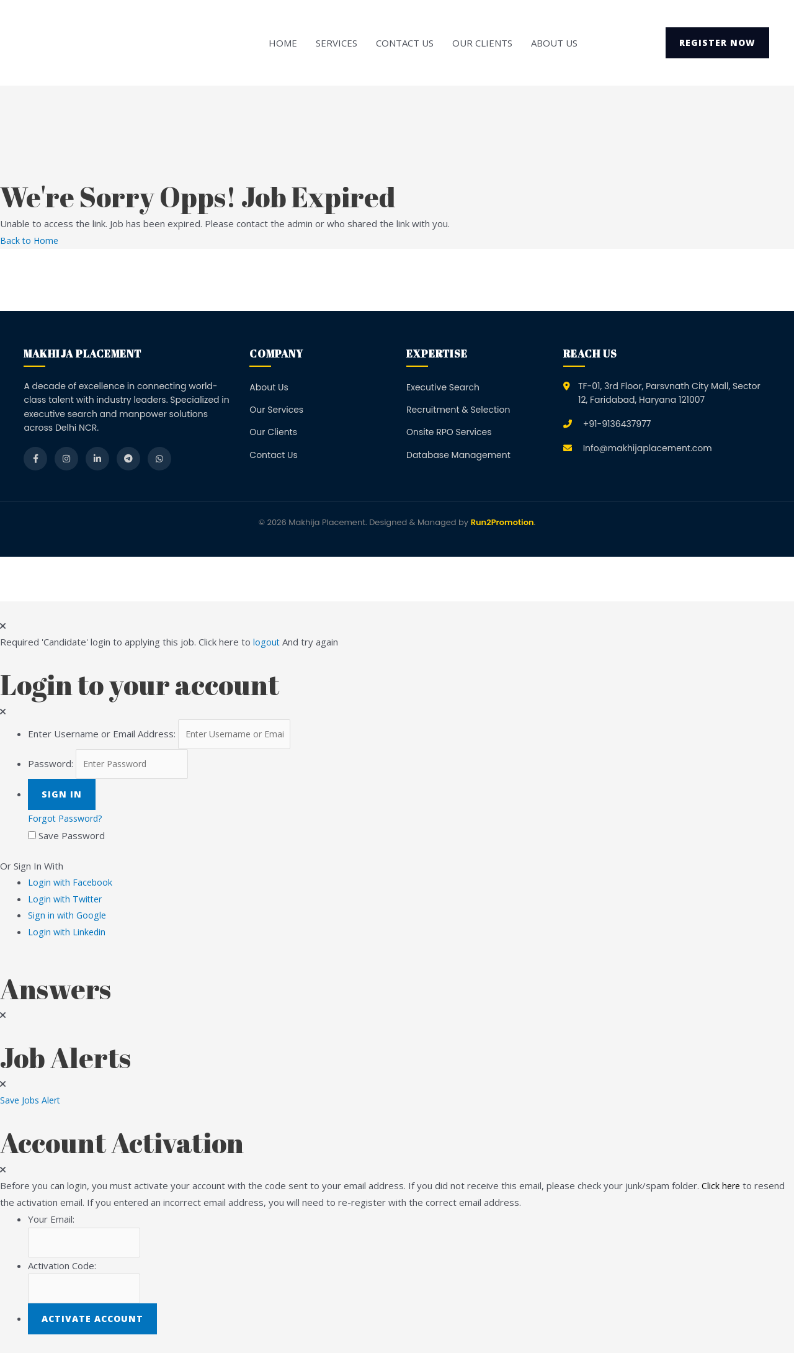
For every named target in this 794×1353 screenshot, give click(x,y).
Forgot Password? (67, 821)
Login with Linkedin (71, 933)
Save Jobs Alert (32, 1101)
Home (283, 43)
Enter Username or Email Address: (102, 734)
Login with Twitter (70, 901)
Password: (50, 766)
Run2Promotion (502, 522)
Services (336, 43)
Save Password (71, 838)
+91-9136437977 (617, 423)
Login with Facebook (75, 884)
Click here (722, 1186)
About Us (554, 43)
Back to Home (30, 240)
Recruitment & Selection (458, 409)
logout (266, 642)
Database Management (458, 454)
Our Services (276, 409)
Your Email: (51, 1220)
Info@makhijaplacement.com (647, 447)
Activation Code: (62, 1268)
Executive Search (443, 386)
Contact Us (405, 43)
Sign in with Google (68, 917)
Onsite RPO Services (449, 432)
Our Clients (482, 43)
